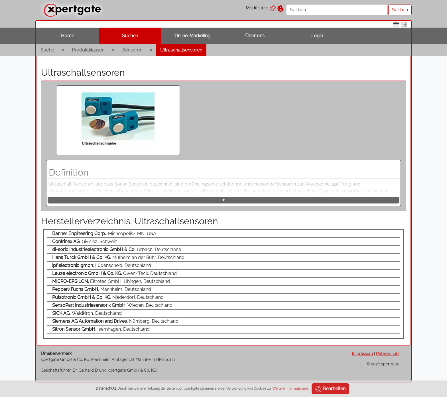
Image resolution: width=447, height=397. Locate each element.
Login (317, 35)
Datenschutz (387, 353)
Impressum (362, 353)
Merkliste (261, 8)
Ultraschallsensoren (181, 50)
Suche (47, 50)
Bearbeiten (330, 389)
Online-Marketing (192, 35)
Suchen (130, 35)
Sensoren (132, 50)
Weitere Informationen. (290, 388)
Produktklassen (88, 50)
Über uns (255, 35)
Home (67, 35)
